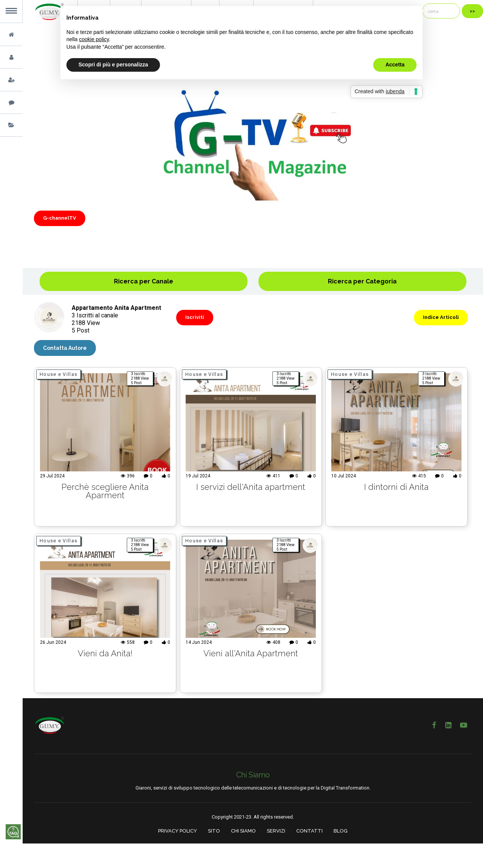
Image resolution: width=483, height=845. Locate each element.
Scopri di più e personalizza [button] (113, 65)
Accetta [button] (395, 65)
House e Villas (58, 376)
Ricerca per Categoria (362, 281)
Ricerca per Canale (143, 281)
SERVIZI (276, 833)
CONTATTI (309, 833)
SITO (214, 833)
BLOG (341, 833)
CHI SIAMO (243, 833)
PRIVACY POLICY (177, 833)
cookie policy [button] (94, 39)
